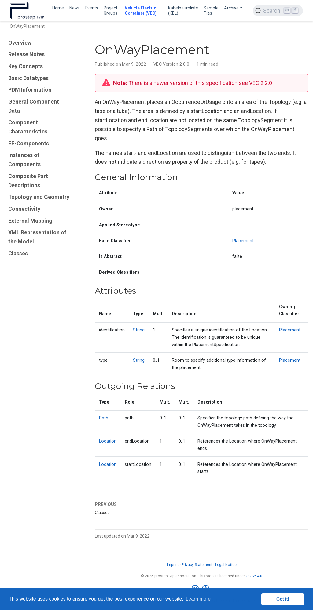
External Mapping (30, 220)
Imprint (173, 565)
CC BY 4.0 (254, 576)
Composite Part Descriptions (28, 180)
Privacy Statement (197, 565)
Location (107, 441)
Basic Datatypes (28, 78)
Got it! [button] (282, 599)
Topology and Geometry (38, 197)
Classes (18, 253)
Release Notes (26, 54)
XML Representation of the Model (37, 237)
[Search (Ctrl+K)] (278, 10)
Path (103, 418)
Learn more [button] (198, 598)
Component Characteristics (27, 127)
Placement (243, 240)
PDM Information (29, 89)
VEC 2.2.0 (260, 83)
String (139, 330)
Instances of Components (24, 159)
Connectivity (24, 209)
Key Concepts (25, 66)
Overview (19, 42)
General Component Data (33, 106)
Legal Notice (226, 565)
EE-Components (28, 143)
